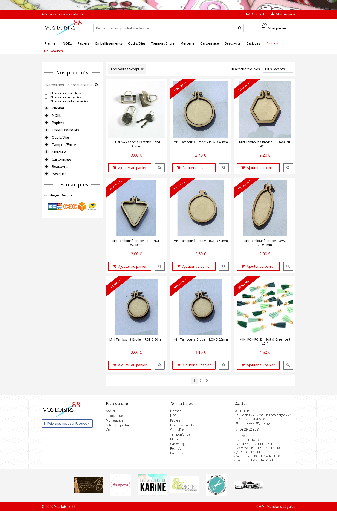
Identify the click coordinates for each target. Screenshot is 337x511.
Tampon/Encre (64, 144)
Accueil (110, 411)
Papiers (58, 122)
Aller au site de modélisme (63, 14)
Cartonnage (61, 159)
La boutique (114, 416)
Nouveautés (53, 51)
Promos (272, 43)
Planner (58, 108)
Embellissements (65, 130)
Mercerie (59, 152)
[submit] (239, 28)
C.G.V (260, 506)
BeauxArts (60, 166)
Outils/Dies (61, 137)
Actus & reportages (119, 425)
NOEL (56, 115)
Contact (111, 430)
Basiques (59, 174)
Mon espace (114, 420)
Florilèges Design (58, 195)
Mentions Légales (281, 506)
